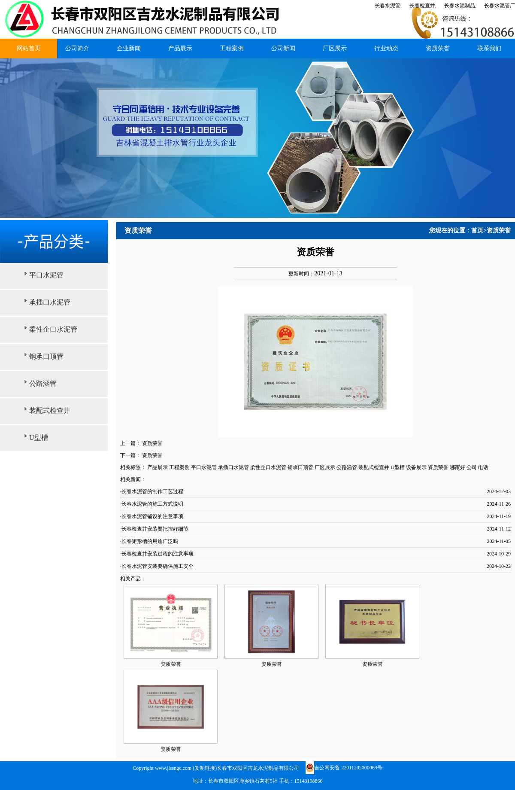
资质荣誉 (438, 48)
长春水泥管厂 (499, 6)
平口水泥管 (46, 275)
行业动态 (386, 48)
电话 (483, 467)
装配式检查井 (49, 410)
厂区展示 (335, 48)
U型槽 (38, 437)
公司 (472, 467)
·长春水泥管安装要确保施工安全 (157, 566)
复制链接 (204, 768)
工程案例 (232, 48)
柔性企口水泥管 (53, 329)
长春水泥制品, (460, 6)
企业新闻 (129, 48)
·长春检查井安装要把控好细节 (154, 529)
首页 (477, 230)
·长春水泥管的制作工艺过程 (151, 491)
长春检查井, (422, 6)
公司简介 (77, 48)
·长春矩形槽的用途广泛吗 (149, 541)
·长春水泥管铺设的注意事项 (151, 516)
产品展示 (180, 48)
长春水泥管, (388, 6)
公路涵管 (43, 383)
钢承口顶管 (46, 356)
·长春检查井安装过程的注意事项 (157, 554)
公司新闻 (283, 48)
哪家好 (457, 467)
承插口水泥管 (49, 302)
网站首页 (29, 48)
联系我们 (489, 48)
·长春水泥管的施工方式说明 (151, 504)
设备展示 (416, 467)
